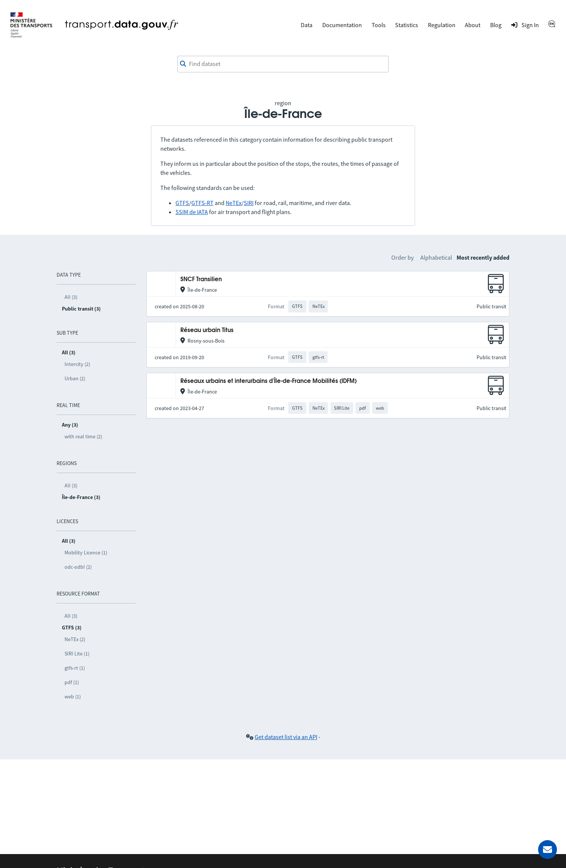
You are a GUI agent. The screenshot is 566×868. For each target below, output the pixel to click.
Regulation (441, 25)
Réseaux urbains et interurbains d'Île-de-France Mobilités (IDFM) (268, 381)
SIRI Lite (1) (77, 653)
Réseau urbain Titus (207, 330)
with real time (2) (83, 436)
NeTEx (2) (75, 639)
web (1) (73, 696)
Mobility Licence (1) (86, 552)
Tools (379, 25)
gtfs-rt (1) (75, 667)
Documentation (342, 25)
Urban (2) (75, 378)
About (472, 25)
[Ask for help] (547, 849)
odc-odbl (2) (78, 566)
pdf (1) (72, 682)
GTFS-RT (202, 203)
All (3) (71, 297)
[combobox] (283, 64)
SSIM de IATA (191, 212)
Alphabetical (436, 257)
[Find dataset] (283, 64)
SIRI (249, 203)
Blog (495, 25)
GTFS (182, 203)
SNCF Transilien (201, 279)
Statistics (406, 25)
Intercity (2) (77, 364)
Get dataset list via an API (286, 737)
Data (306, 25)
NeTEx (233, 203)
